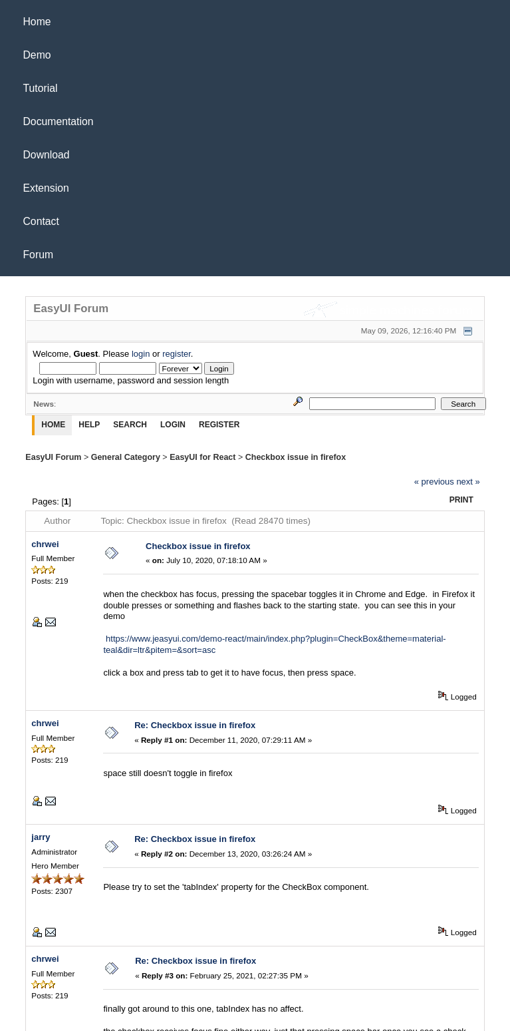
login (141, 354)
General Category (125, 457)
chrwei (45, 544)
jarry (40, 837)
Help (89, 424)
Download (46, 154)
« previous (434, 482)
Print (461, 500)
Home (37, 21)
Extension (46, 188)
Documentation (58, 121)
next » (467, 482)
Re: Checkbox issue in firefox (194, 725)
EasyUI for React (202, 457)
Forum (38, 254)
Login (173, 424)
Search (130, 424)
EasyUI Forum (53, 457)
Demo (37, 55)
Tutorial (40, 88)
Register (219, 424)
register (176, 354)
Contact (41, 221)
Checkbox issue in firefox (295, 457)
